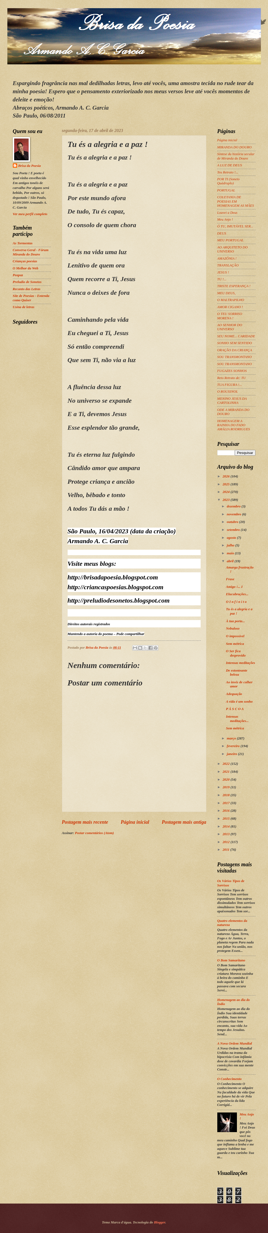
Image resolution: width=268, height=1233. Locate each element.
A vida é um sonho (239, 701)
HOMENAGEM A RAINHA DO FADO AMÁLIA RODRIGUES (233, 425)
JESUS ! (223, 272)
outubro (233, 522)
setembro (234, 530)
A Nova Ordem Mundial (234, 1043)
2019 (226, 787)
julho (231, 545)
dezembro (234, 506)
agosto (232, 538)
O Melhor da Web (25, 268)
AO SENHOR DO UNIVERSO (229, 327)
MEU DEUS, (226, 293)
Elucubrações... (237, 594)
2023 (226, 500)
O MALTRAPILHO (230, 300)
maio (231, 553)
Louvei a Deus (227, 213)
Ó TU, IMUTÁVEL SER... (235, 226)
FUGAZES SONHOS (232, 371)
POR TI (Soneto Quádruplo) (228, 181)
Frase (230, 579)
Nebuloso (233, 628)
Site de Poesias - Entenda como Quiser (31, 298)
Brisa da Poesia (29, 166)
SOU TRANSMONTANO (234, 357)
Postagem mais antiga (184, 822)
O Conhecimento (229, 1079)
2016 (226, 811)
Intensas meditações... (237, 719)
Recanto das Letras (27, 289)
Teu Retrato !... (227, 172)
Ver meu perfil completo (30, 214)
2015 (226, 818)
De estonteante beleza (236, 672)
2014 (226, 826)
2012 (226, 842)
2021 (226, 772)
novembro (234, 514)
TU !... (222, 279)
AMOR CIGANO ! (230, 307)
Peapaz (18, 275)
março (232, 738)
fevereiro (233, 746)
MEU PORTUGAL (230, 240)
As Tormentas (23, 243)
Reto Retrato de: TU (231, 378)
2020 (226, 779)
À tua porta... (235, 621)
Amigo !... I (234, 587)
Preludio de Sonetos (27, 282)
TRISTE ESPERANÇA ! (234, 286)
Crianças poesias (25, 261)
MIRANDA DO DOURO (234, 147)
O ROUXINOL (227, 391)
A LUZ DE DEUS (229, 165)
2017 (226, 803)
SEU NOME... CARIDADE (236, 336)
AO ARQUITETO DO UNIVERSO (232, 249)
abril (230, 561)
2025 (226, 484)
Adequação (234, 694)
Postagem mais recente (85, 822)
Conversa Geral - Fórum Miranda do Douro (31, 252)
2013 (226, 834)
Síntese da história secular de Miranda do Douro (236, 156)
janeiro (232, 754)
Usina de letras (23, 307)
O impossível (235, 636)
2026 (226, 476)
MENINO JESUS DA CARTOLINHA (232, 401)
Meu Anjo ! (225, 219)
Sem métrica (235, 644)
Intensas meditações (240, 663)
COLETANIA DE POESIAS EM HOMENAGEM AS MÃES (235, 201)
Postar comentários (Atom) (94, 833)
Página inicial (135, 822)
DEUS (221, 233)
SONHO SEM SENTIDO (234, 343)
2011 (226, 850)
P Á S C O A (235, 709)
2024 (226, 492)
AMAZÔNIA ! (227, 258)
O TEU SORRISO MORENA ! (229, 316)
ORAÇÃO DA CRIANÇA (234, 350)
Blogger (159, 1222)
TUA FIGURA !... (229, 385)
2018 (226, 795)
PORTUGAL (226, 190)
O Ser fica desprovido (236, 653)
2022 (226, 764)
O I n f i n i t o (236, 602)
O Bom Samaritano (231, 960)
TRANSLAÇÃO (228, 265)
